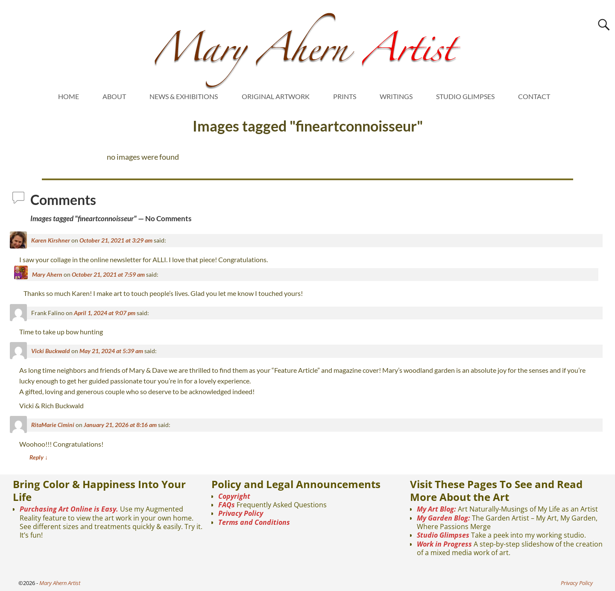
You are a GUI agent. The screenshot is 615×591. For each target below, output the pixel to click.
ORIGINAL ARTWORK (276, 96)
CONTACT (534, 96)
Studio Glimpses (443, 535)
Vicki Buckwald (50, 350)
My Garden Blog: (443, 518)
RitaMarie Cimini (52, 424)
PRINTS (344, 96)
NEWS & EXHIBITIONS (183, 96)
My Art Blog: (436, 509)
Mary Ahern (47, 274)
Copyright (234, 496)
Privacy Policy (240, 513)
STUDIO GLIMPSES (465, 96)
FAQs (226, 504)
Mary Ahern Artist (59, 583)
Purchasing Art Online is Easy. (69, 509)
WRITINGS (396, 96)
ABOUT (114, 96)
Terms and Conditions (254, 522)
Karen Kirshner (50, 240)
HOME (68, 96)
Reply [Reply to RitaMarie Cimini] (38, 457)
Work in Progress (444, 544)
